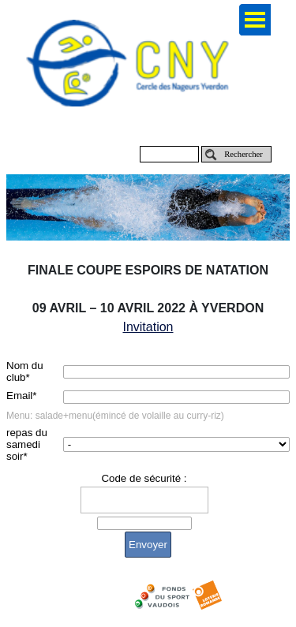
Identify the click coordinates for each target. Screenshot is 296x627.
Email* (21, 395)
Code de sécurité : (143, 478)
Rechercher (243, 154)
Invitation (147, 327)
